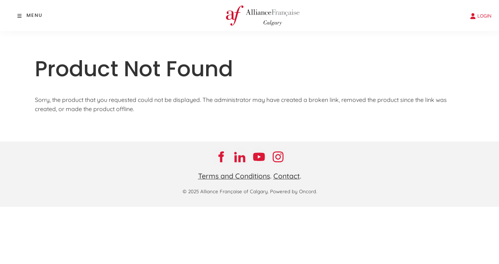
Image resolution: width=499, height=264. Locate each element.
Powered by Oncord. (293, 191)
